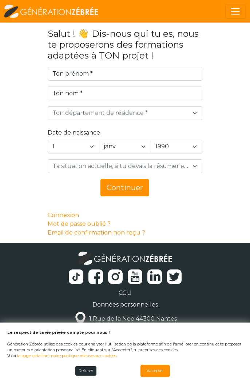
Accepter (155, 370)
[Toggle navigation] (235, 11)
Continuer (125, 187)
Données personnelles (125, 304)
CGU (125, 292)
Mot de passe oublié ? (79, 223)
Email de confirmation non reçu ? (96, 232)
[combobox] (125, 113)
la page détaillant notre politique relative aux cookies (66, 355)
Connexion (63, 215)
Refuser (86, 370)
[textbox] (120, 113)
